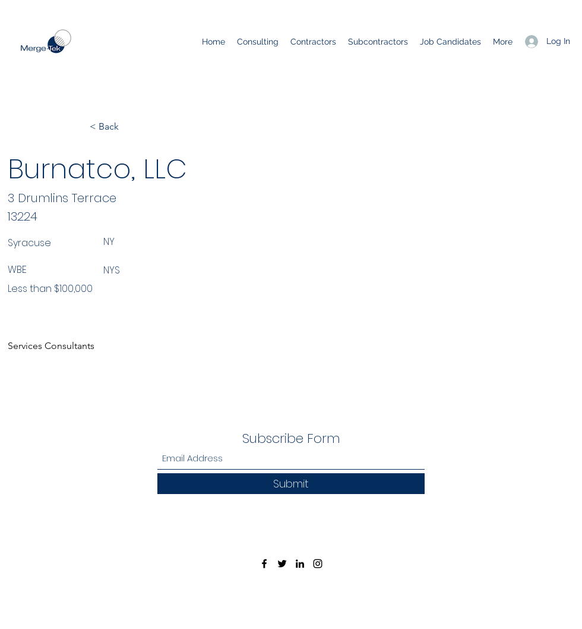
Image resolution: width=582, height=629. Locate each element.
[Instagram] (318, 564)
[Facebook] (264, 564)
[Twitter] (282, 564)
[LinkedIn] (300, 564)
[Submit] (291, 483)
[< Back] (129, 127)
